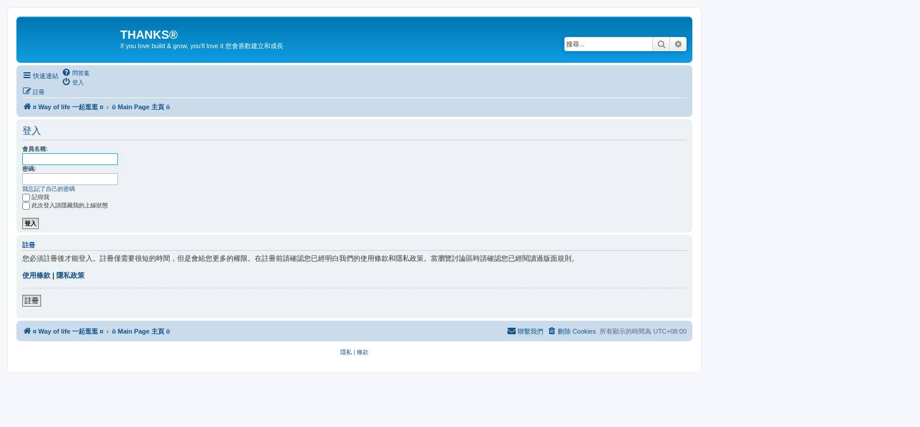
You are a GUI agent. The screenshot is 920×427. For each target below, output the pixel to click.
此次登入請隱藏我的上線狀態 (65, 205)
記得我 (35, 197)
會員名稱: (35, 149)
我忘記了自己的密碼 (48, 189)
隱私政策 (70, 275)
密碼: (29, 169)
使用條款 (36, 275)
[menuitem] (76, 73)
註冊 (32, 301)
